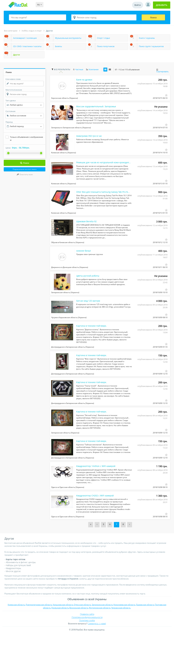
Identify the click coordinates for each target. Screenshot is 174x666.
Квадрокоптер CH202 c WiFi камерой (97, 527)
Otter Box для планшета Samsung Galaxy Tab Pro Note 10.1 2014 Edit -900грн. (100, 201)
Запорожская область (102, 637)
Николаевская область (124, 637)
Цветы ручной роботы (89, 291)
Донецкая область (60, 640)
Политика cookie (87, 653)
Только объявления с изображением (26, 138)
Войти (137, 5)
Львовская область (145, 637)
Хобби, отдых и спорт (32, 30)
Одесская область (82, 637)
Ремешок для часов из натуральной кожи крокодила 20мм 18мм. (100, 170)
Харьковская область (63, 637)
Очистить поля (25, 174)
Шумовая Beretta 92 (88, 232)
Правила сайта (87, 646)
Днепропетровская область (39, 637)
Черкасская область (121, 640)
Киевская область (16, 637)
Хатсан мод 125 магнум (89, 318)
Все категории (10, 30)
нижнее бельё (84, 264)
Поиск (153, 17)
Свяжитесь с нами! (97, 656)
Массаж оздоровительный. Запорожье (98, 109)
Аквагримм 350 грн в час (90, 141)
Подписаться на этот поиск (25, 169)
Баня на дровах (85, 81)
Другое (49, 30)
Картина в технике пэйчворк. (93, 345)
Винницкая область (78, 640)
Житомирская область (100, 640)
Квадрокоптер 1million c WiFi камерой (98, 496)
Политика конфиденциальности (87, 649)
